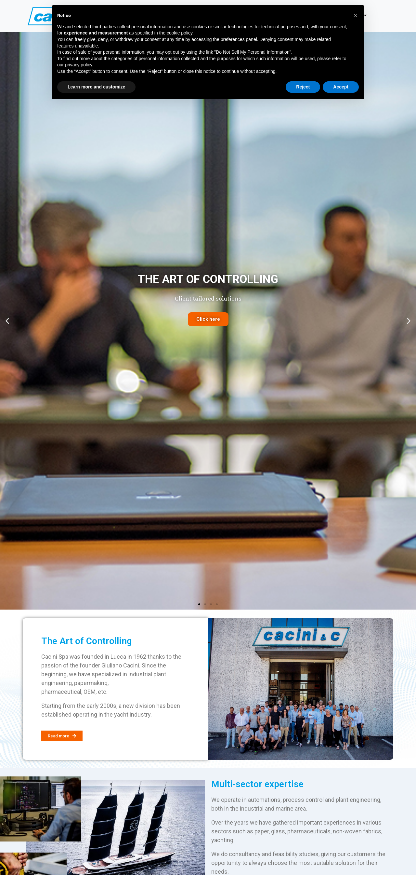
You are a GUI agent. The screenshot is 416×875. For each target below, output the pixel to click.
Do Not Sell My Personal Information (252, 52)
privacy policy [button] (78, 64)
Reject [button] (303, 86)
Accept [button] (340, 86)
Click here (208, 319)
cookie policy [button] (179, 32)
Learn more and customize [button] (96, 86)
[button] (199, 604)
